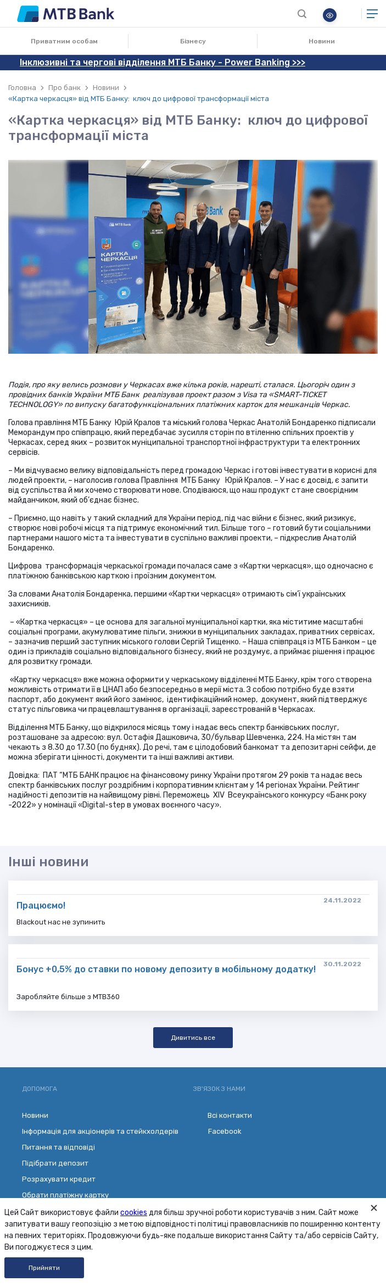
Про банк (64, 87)
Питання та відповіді (58, 1147)
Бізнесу (193, 41)
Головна (22, 87)
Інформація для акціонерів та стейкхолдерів (100, 1131)
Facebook (217, 1131)
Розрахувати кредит (59, 1179)
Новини (322, 41)
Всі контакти (222, 1115)
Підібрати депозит (55, 1163)
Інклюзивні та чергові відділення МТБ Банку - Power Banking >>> (162, 62)
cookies (133, 1212)
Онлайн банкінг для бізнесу (349, 13)
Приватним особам (64, 41)
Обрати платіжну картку (65, 1195)
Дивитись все (193, 1037)
